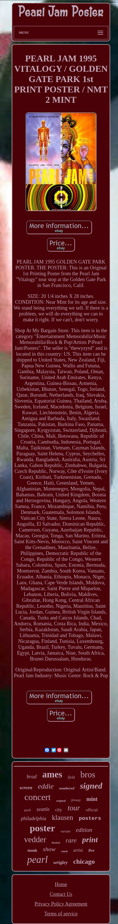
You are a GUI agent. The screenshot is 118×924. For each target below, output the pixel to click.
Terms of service (61, 913)
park (27, 810)
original (60, 800)
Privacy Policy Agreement (61, 904)
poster (42, 828)
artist (78, 850)
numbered (66, 788)
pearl (37, 859)
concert (37, 797)
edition (84, 830)
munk (32, 850)
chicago (84, 861)
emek (64, 851)
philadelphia (33, 818)
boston (56, 842)
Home (61, 884)
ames (52, 774)
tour (73, 808)
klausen (62, 817)
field (71, 777)
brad (32, 776)
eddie (45, 786)
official (92, 810)
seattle (42, 809)
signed (91, 785)
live (91, 850)
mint (92, 799)
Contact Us (61, 894)
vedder (35, 839)
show (49, 849)
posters (90, 818)
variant (65, 831)
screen (26, 787)
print (90, 839)
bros (87, 774)
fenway (76, 800)
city (58, 809)
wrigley (60, 862)
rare (71, 840)
